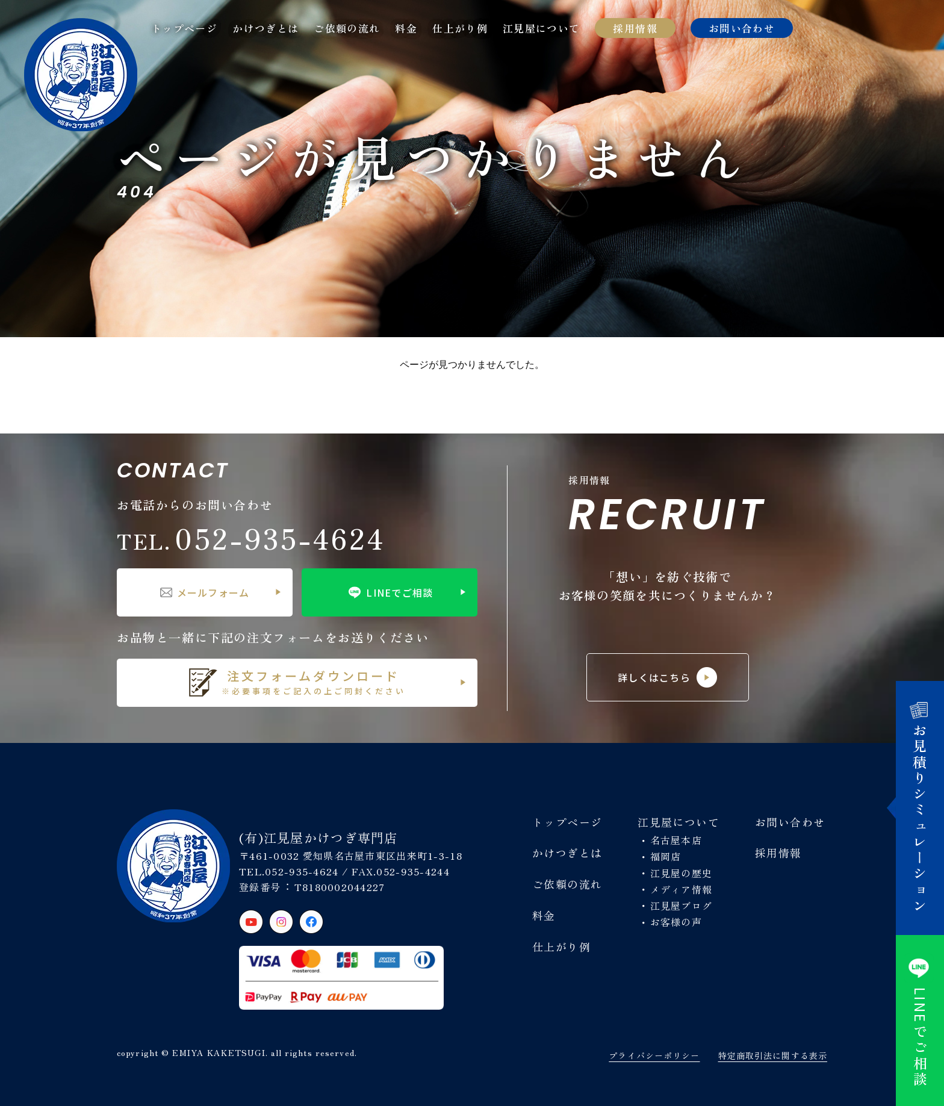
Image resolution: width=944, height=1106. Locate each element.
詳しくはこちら (667, 677)
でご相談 (920, 1020)
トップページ (184, 28)
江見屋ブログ (681, 905)
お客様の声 (676, 922)
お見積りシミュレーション (920, 808)
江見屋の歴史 (681, 873)
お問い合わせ (742, 28)
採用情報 (635, 28)
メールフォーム (205, 592)
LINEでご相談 (389, 592)
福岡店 (666, 856)
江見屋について (541, 28)
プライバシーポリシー (654, 1055)
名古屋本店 (676, 840)
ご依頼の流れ (347, 28)
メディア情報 (681, 889)
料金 (406, 28)
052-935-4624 (251, 538)
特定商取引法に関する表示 (772, 1055)
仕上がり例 (460, 28)
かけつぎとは (265, 28)
